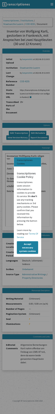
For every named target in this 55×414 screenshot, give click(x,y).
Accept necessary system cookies (27, 247)
